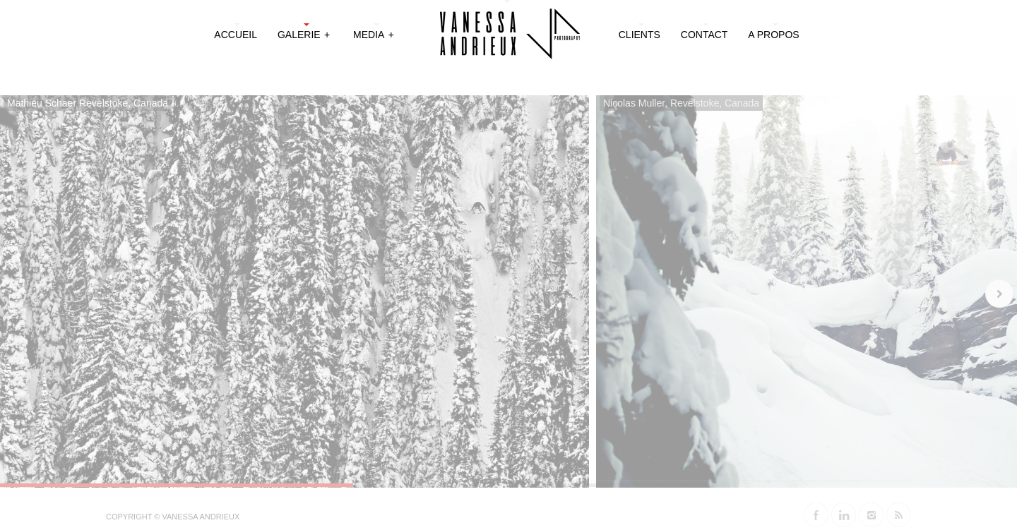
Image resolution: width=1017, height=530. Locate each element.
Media (374, 33)
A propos (773, 34)
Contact (704, 34)
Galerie (304, 33)
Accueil (235, 34)
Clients (639, 34)
